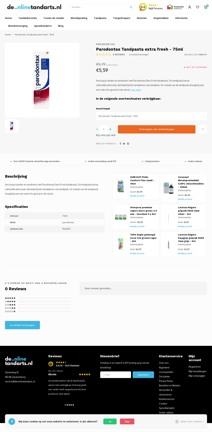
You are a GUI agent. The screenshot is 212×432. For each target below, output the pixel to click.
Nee (127, 421)
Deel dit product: (106, 144)
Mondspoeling (79, 19)
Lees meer (136, 90)
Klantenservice (166, 399)
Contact (163, 404)
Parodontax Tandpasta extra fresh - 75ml (34, 35)
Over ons (164, 363)
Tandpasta (100, 19)
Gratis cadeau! (193, 162)
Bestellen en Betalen (169, 386)
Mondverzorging (17, 26)
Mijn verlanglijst (197, 376)
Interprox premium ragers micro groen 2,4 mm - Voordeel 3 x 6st (143, 211)
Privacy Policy (166, 381)
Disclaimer (164, 377)
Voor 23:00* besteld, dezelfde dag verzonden (35, 162)
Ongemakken (161, 19)
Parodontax (105, 45)
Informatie (181, 19)
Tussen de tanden (53, 19)
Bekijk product (137, 197)
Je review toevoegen (138, 55)
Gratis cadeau (166, 413)
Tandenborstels (27, 19)
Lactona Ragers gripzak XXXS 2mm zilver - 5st (188, 211)
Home (8, 19)
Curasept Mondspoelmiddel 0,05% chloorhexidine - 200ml (191, 183)
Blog (60, 26)
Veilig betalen (150, 162)
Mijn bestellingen (197, 372)
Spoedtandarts (43, 26)
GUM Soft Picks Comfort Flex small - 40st (142, 181)
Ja (110, 421)
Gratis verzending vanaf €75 (100, 162)
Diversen (142, 19)
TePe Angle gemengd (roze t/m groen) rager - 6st (143, 238)
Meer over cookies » (192, 421)
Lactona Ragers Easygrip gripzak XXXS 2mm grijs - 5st (191, 238)
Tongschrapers (121, 19)
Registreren (195, 367)
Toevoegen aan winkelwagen (157, 130)
